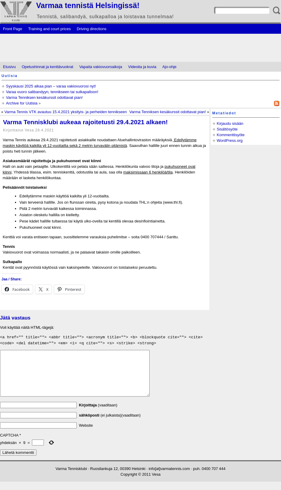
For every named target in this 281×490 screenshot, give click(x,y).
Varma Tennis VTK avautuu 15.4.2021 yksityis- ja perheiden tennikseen (65, 112)
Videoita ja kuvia (142, 66)
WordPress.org (229, 140)
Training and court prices (49, 29)
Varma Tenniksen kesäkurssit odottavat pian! (44, 97)
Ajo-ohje (169, 66)
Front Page (12, 29)
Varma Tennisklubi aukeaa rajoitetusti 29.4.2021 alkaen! (85, 122)
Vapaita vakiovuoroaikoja (100, 66)
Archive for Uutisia (21, 103)
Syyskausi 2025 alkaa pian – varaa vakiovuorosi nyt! (51, 86)
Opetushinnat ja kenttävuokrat (47, 66)
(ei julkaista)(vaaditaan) (110, 423)
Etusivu (9, 66)
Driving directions (92, 29)
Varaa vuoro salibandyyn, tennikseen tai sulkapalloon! (52, 92)
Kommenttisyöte (231, 135)
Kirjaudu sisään (230, 123)
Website (86, 433)
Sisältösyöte (227, 129)
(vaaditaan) (98, 413)
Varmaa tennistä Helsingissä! (87, 5)
